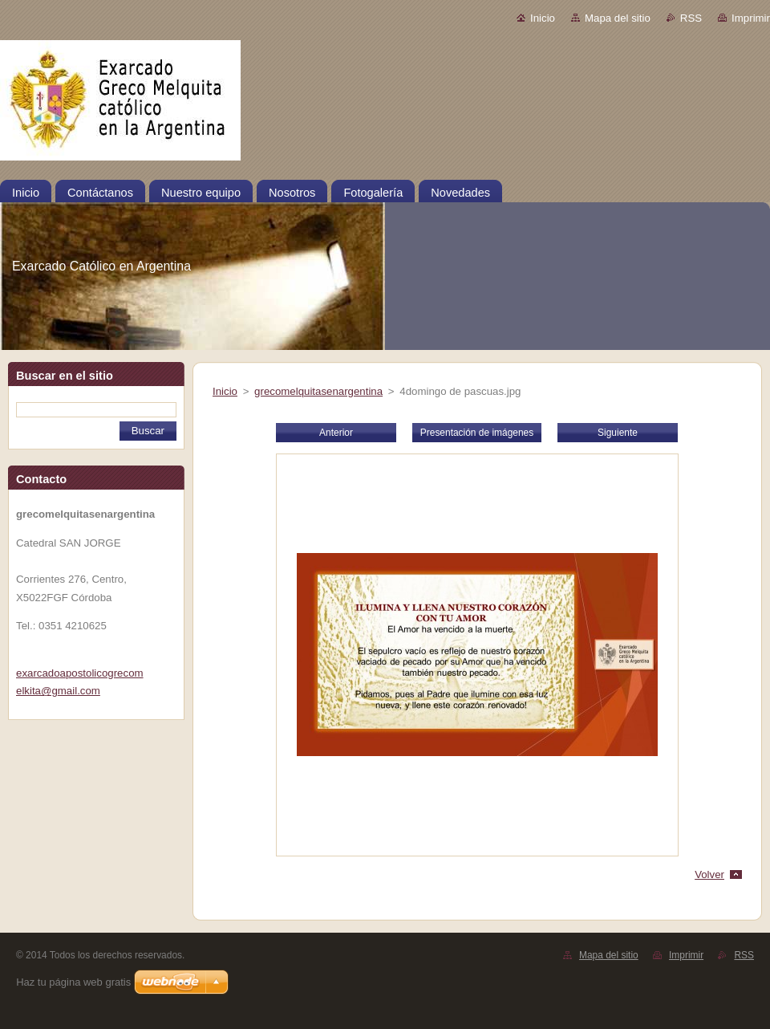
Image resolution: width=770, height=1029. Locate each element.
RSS (691, 18)
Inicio (542, 18)
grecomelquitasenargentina (318, 391)
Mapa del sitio (617, 18)
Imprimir (751, 18)
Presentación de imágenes (476, 432)
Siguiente (618, 432)
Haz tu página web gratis (73, 982)
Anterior (336, 432)
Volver (709, 874)
